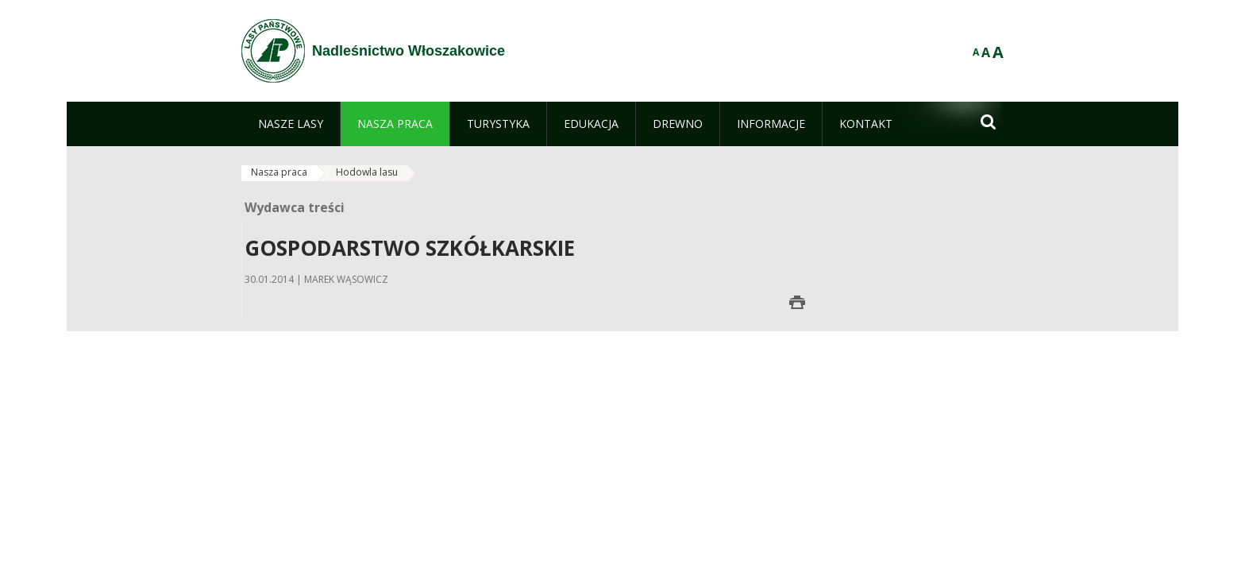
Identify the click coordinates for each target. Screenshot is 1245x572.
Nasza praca (279, 172)
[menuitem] (290, 124)
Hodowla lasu (367, 172)
